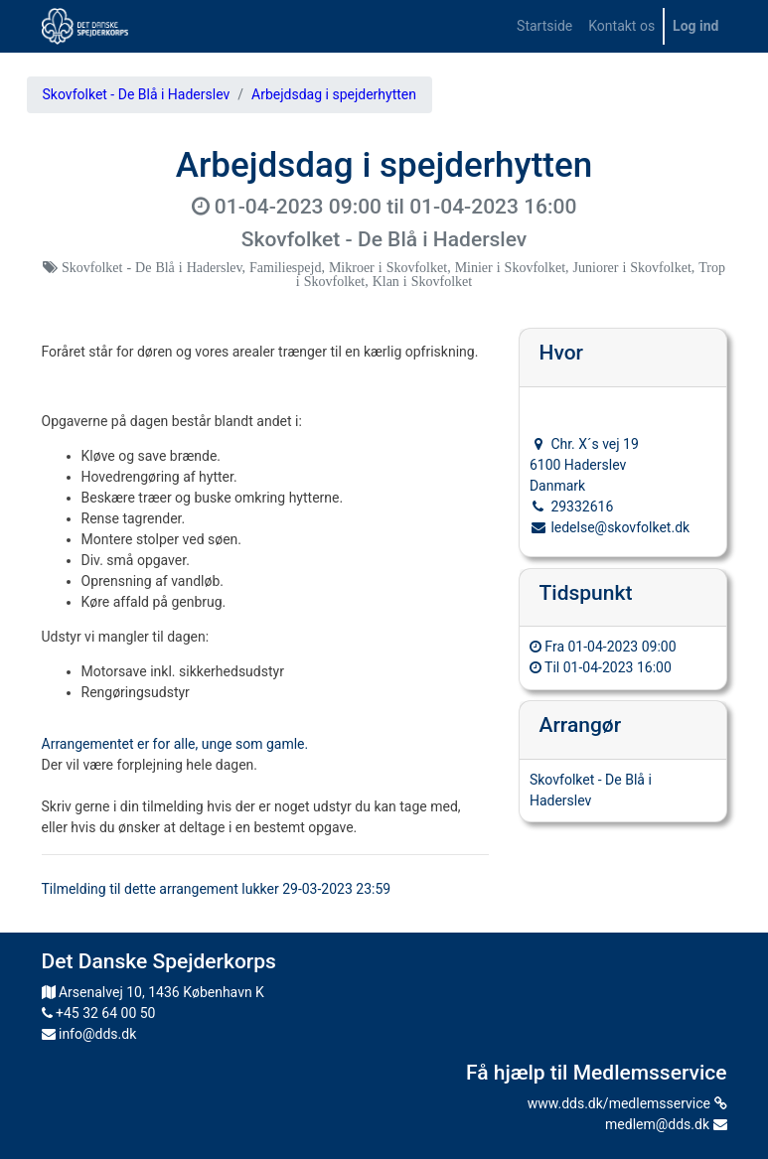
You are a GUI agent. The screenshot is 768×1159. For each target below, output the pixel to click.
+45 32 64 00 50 (99, 1013)
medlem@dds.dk (665, 1124)
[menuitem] (544, 26)
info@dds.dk (89, 1034)
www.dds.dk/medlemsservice (627, 1103)
